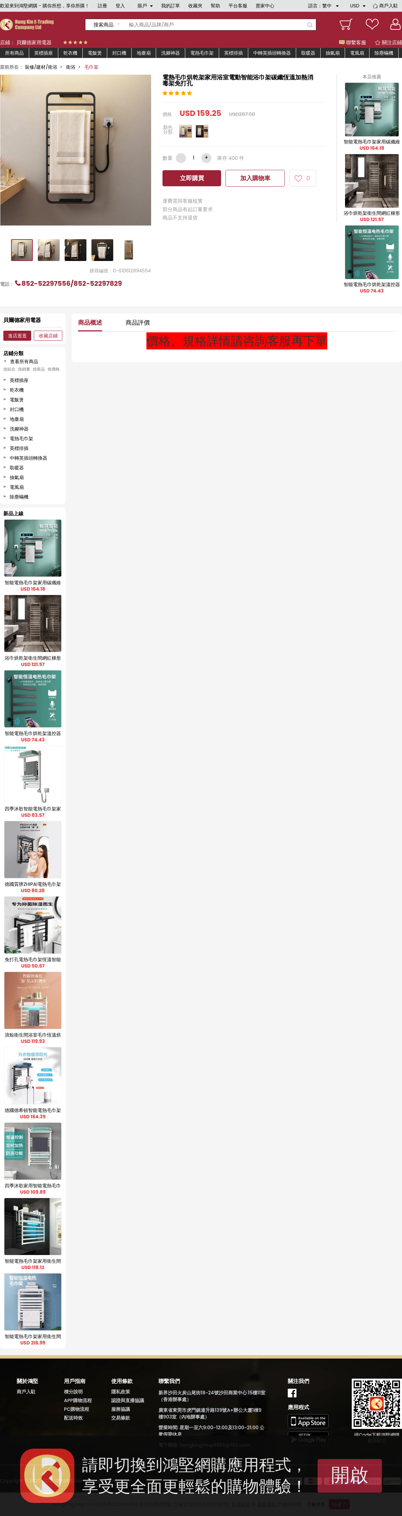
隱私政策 (120, 1391)
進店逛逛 (17, 335)
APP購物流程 (78, 1400)
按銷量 (24, 369)
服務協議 (120, 1409)
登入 (120, 5)
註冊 (102, 5)
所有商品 (14, 53)
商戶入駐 (388, 5)
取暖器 (308, 53)
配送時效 (73, 1417)
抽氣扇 (333, 53)
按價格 (54, 369)
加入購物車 (255, 178)
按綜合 (9, 369)
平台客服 (237, 5)
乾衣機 (70, 53)
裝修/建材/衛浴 (41, 67)
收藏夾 (195, 5)
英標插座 (43, 53)
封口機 (119, 53)
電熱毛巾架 (202, 53)
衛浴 (70, 67)
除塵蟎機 (384, 53)
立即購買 (192, 178)
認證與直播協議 (127, 1400)
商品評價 (138, 322)
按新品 (39, 369)
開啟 (349, 1475)
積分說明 (73, 1391)
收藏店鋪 (48, 335)
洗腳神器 (170, 53)
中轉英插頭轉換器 (272, 53)
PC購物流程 (76, 1409)
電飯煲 (95, 53)
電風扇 (357, 53)
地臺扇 (144, 53)
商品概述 (90, 322)
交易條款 (120, 1417)
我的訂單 (170, 5)
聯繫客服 (352, 42)
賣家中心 (265, 5)
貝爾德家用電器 (34, 42)
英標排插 (233, 53)
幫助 (215, 5)
